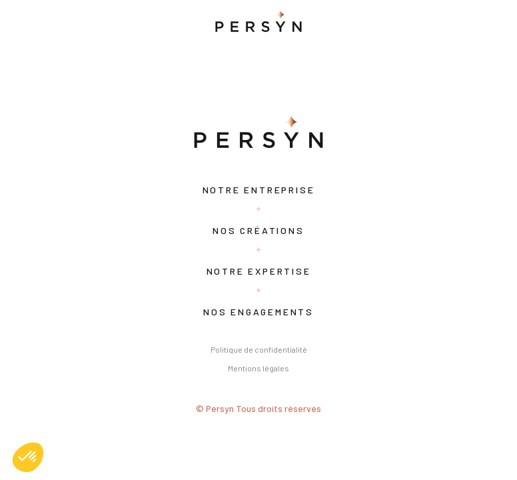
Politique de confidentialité (259, 349)
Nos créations (258, 230)
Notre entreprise (259, 189)
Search (195, 77)
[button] (28, 457)
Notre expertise (259, 271)
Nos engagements (258, 311)
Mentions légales (258, 368)
